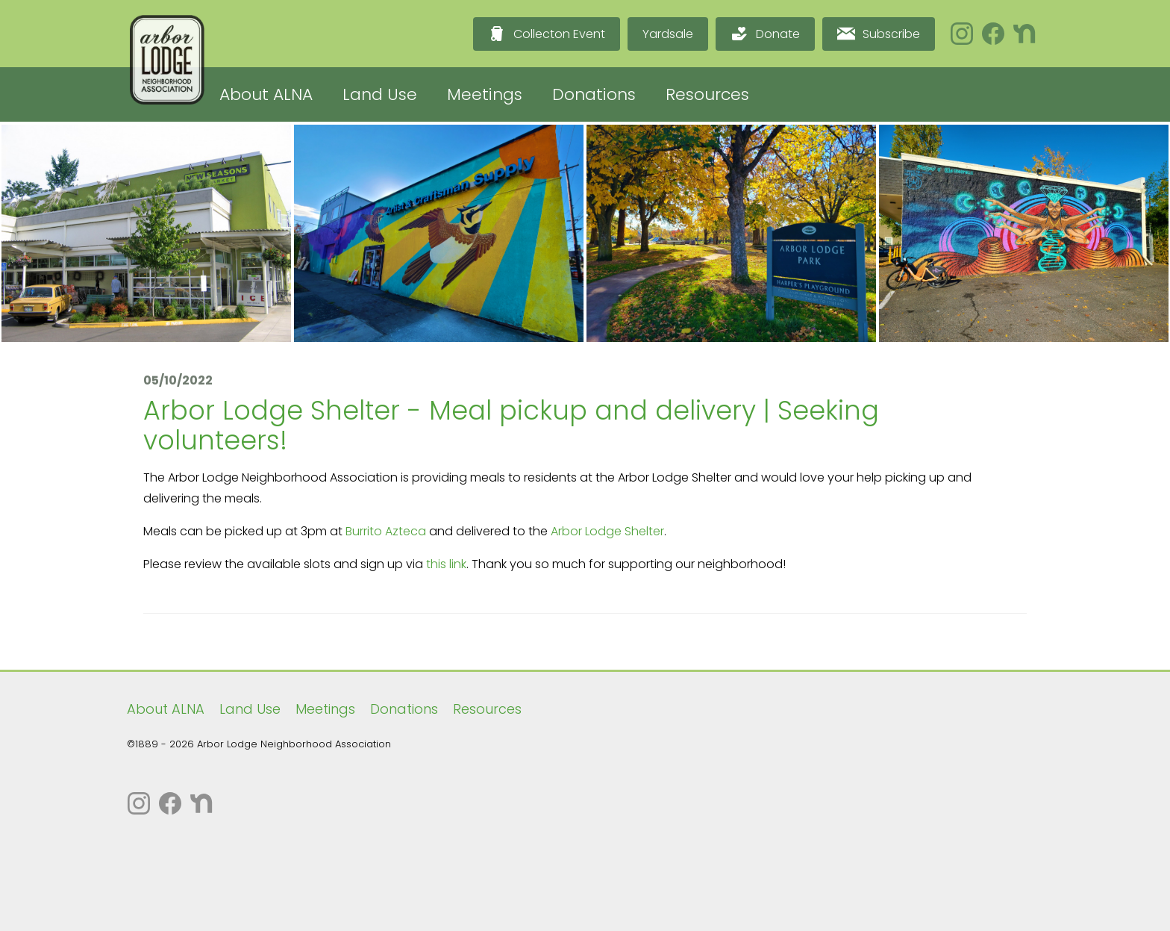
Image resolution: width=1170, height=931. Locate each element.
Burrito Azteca (385, 531)
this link (446, 564)
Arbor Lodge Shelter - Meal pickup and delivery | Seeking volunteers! (511, 425)
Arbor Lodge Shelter (607, 531)
